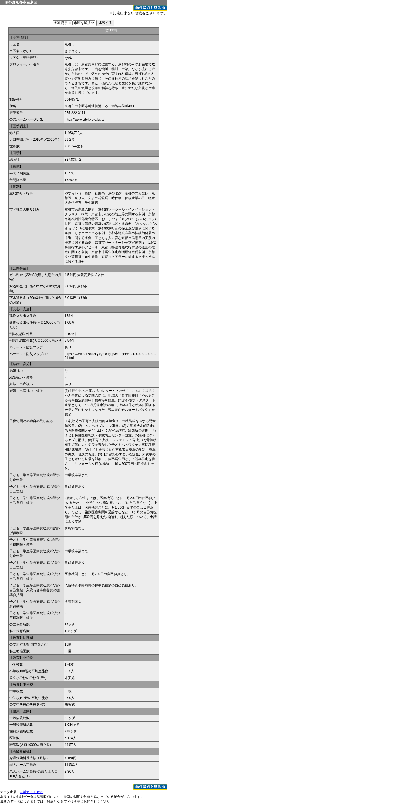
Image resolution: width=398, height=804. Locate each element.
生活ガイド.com (31, 792)
